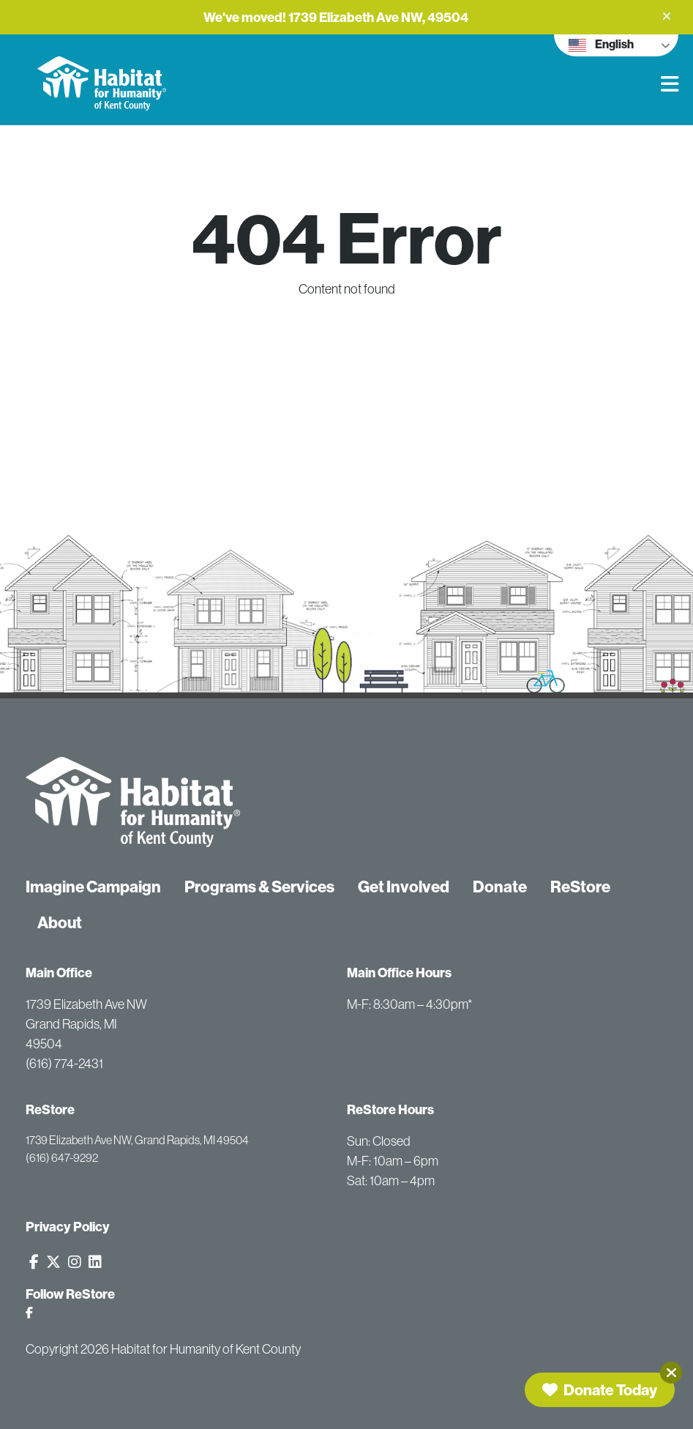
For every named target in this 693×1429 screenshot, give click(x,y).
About (59, 922)
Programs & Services (259, 886)
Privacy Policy (68, 1226)
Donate (500, 886)
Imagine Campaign (93, 886)
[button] (666, 16)
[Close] (671, 1373)
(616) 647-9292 (62, 1157)
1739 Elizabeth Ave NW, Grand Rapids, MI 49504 (137, 1140)
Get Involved (403, 886)
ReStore (580, 886)
